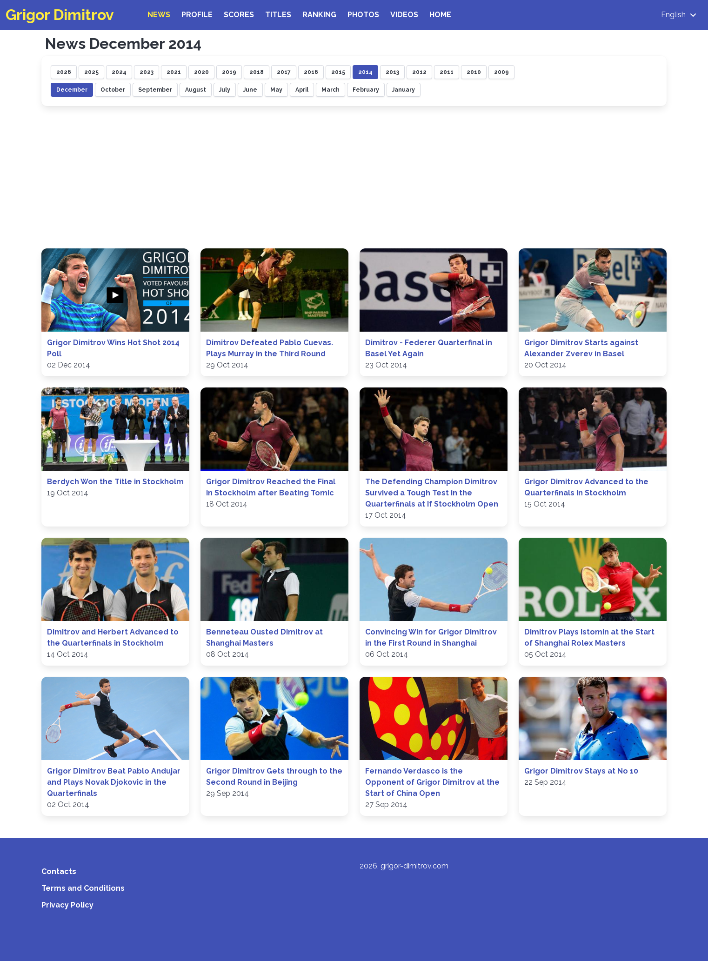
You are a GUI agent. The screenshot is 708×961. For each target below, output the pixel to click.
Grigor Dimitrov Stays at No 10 (581, 771)
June (250, 90)
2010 (474, 72)
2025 (91, 72)
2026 (63, 72)
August (195, 90)
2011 (447, 72)
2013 (392, 72)
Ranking (319, 14)
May (276, 90)
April (301, 90)
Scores (239, 14)
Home (440, 14)
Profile (197, 14)
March (330, 90)
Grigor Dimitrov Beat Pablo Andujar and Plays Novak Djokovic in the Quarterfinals (113, 782)
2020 (201, 72)
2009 (501, 72)
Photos (363, 14)
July (224, 90)
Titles (278, 14)
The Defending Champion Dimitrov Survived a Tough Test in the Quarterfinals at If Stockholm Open (431, 492)
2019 (229, 72)
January (403, 90)
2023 (147, 72)
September (155, 90)
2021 (174, 72)
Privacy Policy (67, 905)
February (366, 90)
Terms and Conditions (83, 888)
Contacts (58, 871)
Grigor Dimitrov (60, 14)
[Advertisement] (354, 178)
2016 (311, 72)
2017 (284, 72)
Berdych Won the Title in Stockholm (115, 481)
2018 (256, 72)
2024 (119, 72)
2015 (338, 72)
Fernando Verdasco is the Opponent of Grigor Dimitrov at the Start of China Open (432, 782)
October (112, 90)
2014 (365, 72)
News (158, 14)
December (71, 90)
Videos (404, 14)
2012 (419, 72)
